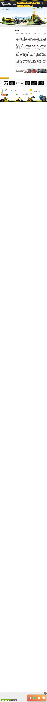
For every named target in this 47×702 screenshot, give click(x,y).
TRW (2, 86)
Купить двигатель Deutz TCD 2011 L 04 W (6, 609)
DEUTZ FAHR (4, 65)
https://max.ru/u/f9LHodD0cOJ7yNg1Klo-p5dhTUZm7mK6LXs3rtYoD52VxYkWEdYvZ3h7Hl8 (39, 698)
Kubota (3, 128)
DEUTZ (3, 51)
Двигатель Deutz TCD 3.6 (7, 621)
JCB (2, 63)
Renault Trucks (5, 151)
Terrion (3, 172)
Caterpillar (4, 122)
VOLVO (3, 55)
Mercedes (4, 146)
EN (42, 3)
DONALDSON (4, 94)
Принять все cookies (5, 700)
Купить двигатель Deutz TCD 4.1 (5, 400)
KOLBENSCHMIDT (5, 82)
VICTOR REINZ (4, 80)
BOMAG (3, 214)
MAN (3, 144)
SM (2, 84)
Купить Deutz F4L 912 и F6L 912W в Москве (6, 388)
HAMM (3, 203)
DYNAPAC (4, 201)
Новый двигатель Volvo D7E (5, 425)
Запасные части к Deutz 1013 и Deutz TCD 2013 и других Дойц (6, 571)
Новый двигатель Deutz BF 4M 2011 (5, 507)
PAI (2, 108)
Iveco (3, 136)
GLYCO (3, 100)
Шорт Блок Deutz (5, 478)
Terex (3, 246)
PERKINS (3, 57)
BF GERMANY (4, 92)
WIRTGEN (3, 207)
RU (44, 3)
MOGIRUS (4, 102)
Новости (16, 690)
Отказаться (14, 700)
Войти (42, 2)
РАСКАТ (3, 212)
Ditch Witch (4, 242)
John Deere (4, 176)
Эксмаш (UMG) (5, 236)
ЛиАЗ (3, 230)
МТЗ (2, 77)
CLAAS (3, 59)
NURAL (3, 104)
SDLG (3, 61)
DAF (2, 140)
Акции (24, 690)
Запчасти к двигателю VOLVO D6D (7, 539)
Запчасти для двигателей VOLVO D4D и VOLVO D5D (6, 555)
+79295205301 (34, 698)
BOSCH (3, 88)
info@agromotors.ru (9, 9)
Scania (3, 153)
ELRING (3, 90)
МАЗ (2, 75)
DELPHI (3, 53)
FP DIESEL (4, 96)
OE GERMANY (4, 106)
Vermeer (3, 238)
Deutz (3, 116)
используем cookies (6, 696)
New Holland (4, 167)
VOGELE (3, 205)
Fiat (2, 142)
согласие (16, 698)
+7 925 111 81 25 (39, 7)
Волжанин (4, 223)
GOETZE (3, 98)
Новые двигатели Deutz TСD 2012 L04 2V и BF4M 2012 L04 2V (6, 493)
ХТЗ (2, 174)
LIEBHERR (4, 71)
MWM (3, 148)
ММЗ (3, 126)
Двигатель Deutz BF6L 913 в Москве (6, 413)
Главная (16, 689)
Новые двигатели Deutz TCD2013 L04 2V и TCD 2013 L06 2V (6, 453)
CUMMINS (4, 67)
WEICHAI (3, 111)
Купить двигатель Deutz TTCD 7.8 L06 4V (6, 362)
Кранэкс (3, 240)
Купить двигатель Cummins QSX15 (5, 348)
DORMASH (4, 210)
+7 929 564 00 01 (39, 10)
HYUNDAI (3, 216)
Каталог (24, 689)
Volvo (3, 195)
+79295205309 (30, 698)
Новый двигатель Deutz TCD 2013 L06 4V (6, 466)
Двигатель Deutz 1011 (6, 632)
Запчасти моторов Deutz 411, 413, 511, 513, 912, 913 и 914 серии (6, 588)
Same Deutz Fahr (5, 170)
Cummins (4, 132)
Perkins (3, 138)
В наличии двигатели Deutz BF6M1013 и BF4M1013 (6, 438)
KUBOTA (3, 73)
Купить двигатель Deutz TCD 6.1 (5, 375)
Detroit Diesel (4, 134)
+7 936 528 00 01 (39, 8)
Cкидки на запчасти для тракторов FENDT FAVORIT (6, 646)
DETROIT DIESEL (5, 69)
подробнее (9, 355)
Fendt (3, 161)
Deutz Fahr (4, 159)
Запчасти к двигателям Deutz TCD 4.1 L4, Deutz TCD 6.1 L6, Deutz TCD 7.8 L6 (6, 520)
